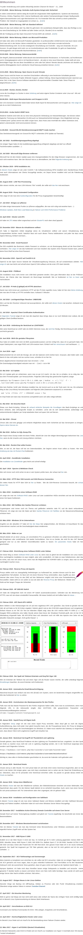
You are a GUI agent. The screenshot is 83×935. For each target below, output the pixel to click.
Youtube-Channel (38, 886)
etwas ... (73, 595)
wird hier (52, 329)
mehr (42, 21)
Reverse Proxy (49, 579)
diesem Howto (7, 170)
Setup (13, 723)
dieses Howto (57, 303)
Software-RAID (22, 495)
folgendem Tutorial (8, 316)
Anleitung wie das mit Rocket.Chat (12, 451)
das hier (55, 185)
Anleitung (33, 93)
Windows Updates (6, 210)
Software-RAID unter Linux (28, 554)
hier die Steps (35, 524)
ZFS (10, 220)
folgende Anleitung (62, 159)
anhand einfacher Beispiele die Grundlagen (45, 407)
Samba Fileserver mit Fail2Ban (48, 511)
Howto (2, 774)
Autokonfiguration (26, 196)
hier (62, 472)
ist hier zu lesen (73, 277)
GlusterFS (40, 220)
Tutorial (10, 800)
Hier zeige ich (76, 103)
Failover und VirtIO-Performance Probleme (50, 210)
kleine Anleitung (77, 290)
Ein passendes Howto (63, 541)
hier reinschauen (59, 344)
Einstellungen (5, 682)
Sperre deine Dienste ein (9, 425)
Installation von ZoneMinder (13, 461)
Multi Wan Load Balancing (23, 210)
